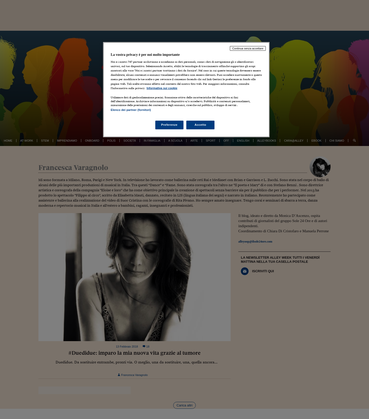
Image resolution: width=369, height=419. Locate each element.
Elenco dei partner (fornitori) (131, 109)
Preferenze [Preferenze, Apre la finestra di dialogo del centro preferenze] (169, 124)
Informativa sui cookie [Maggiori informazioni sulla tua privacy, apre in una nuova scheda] (162, 88)
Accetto (200, 124)
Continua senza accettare (247, 48)
